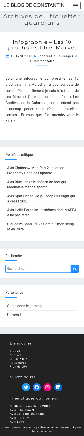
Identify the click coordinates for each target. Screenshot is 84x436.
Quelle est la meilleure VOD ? (30, 406)
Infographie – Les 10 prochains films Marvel (42, 45)
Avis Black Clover (22, 410)
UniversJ (14, 315)
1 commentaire (42, 61)
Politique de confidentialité (56, 427)
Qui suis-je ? (18, 358)
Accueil (15, 351)
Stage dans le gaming (24, 306)
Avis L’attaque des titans (27, 413)
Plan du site (18, 366)
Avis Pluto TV (19, 417)
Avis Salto (17, 421)
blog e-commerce (42, 431)
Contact (15, 355)
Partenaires (18, 362)
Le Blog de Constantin (34, 5)
